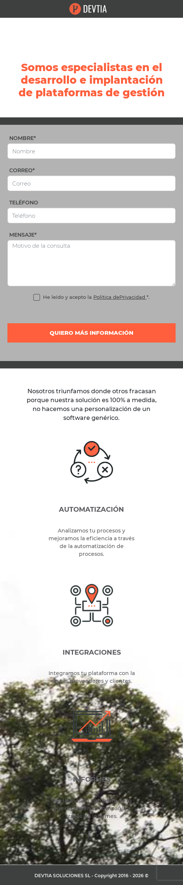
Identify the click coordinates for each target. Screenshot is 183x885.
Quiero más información (91, 332)
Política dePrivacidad (120, 297)
